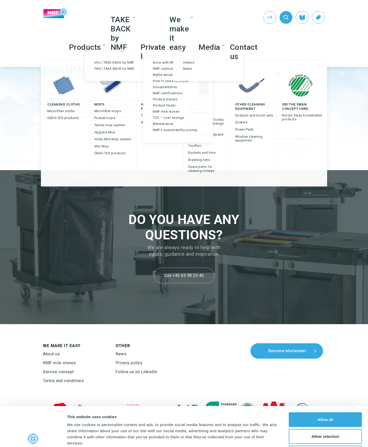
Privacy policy (129, 362)
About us (51, 353)
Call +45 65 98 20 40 (184, 275)
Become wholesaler (287, 350)
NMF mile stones (59, 362)
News (121, 353)
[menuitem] (269, 17)
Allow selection (325, 397)
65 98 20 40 (293, 152)
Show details (268, 437)
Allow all (325, 380)
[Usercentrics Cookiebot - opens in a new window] (33, 437)
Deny (325, 413)
